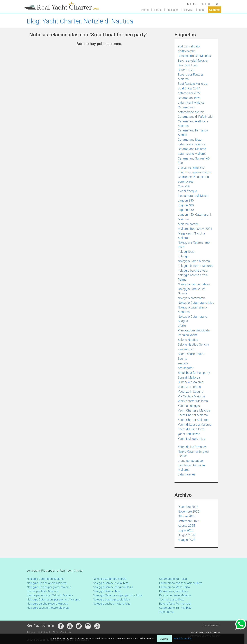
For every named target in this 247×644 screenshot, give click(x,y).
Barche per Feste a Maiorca (190, 77)
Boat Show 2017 (189, 88)
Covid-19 (184, 186)
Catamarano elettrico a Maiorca (193, 124)
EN (194, 4)
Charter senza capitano (193, 177)
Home (145, 9)
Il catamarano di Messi (193, 195)
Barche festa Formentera (174, 603)
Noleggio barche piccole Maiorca (47, 603)
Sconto (182, 358)
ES (187, 4)
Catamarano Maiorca (192, 149)
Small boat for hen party (194, 372)
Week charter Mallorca (193, 401)
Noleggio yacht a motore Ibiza (112, 603)
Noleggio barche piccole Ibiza (111, 599)
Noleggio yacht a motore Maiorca (48, 607)
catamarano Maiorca (192, 144)
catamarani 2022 (189, 93)
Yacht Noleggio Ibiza (191, 438)
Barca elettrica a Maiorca (194, 55)
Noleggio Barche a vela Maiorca (47, 583)
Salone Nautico (188, 339)
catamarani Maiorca (191, 102)
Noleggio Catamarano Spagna (192, 319)
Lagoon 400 (186, 205)
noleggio (183, 256)
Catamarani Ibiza (189, 98)
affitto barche (187, 51)
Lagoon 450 (186, 210)
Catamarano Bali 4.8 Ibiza (175, 607)
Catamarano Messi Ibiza (174, 587)
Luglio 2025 (185, 530)
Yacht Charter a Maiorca (194, 410)
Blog (202, 9)
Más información (182, 638)
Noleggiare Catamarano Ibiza (194, 245)
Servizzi (188, 9)
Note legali (44, 632)
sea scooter (186, 368)
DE (202, 4)
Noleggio (172, 9)
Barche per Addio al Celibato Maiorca (50, 595)
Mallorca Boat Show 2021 (195, 228)
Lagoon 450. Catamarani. (195, 214)
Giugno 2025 (186, 535)
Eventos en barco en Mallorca (191, 467)
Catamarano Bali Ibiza (173, 578)
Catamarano (186, 107)
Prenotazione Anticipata (194, 330)
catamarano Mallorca (192, 153)
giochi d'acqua (187, 191)
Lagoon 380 (186, 200)
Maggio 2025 (187, 539)
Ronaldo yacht (187, 335)
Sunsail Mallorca (189, 377)
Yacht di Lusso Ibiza (191, 429)
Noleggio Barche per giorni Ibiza (113, 587)
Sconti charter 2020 (191, 354)
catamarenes (186, 474)
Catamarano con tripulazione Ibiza (180, 583)
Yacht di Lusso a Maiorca (194, 424)
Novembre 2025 (188, 511)
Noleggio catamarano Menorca (192, 310)
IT (209, 4)
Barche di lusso (188, 65)
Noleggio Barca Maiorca (194, 261)
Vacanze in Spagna (190, 391)
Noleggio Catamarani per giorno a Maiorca (53, 599)
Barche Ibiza (186, 70)
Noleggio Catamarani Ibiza (109, 578)
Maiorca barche (188, 224)
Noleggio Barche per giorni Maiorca (49, 587)
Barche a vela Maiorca (192, 60)
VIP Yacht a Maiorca (191, 396)
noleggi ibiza (186, 251)
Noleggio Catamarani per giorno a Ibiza (117, 595)
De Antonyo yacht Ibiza (173, 591)
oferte (182, 325)
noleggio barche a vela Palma (193, 277)
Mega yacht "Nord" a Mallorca (191, 236)
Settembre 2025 (188, 521)
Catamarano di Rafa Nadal (195, 116)
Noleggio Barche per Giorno (191, 291)
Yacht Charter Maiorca (193, 415)
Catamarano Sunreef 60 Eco (194, 161)
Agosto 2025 (186, 525)
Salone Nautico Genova (193, 344)
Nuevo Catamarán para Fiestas (193, 454)
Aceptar (164, 638)
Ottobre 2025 (186, 516)
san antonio (186, 349)
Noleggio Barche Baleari (194, 284)
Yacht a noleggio (189, 405)
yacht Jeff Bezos (189, 434)
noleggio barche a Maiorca (195, 265)
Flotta (157, 9)
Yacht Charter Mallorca (193, 420)
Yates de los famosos (192, 447)
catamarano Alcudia (191, 112)
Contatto (214, 9)
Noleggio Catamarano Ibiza (196, 302)
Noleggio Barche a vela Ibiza (111, 583)
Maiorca (183, 219)
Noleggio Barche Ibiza (107, 591)
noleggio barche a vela (193, 270)
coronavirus (186, 181)
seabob (183, 363)
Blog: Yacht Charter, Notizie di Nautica (80, 21)
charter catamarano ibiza (194, 172)
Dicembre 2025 (188, 506)
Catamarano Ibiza (190, 139)
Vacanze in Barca (189, 387)
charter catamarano (191, 167)
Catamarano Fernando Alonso (193, 133)
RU (216, 4)
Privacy (31, 632)
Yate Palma (166, 611)
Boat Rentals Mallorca (192, 83)
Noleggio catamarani (192, 298)
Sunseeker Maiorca (191, 382)
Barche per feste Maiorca (42, 591)
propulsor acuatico (190, 460)
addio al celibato (189, 46)
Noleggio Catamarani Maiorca (46, 578)
